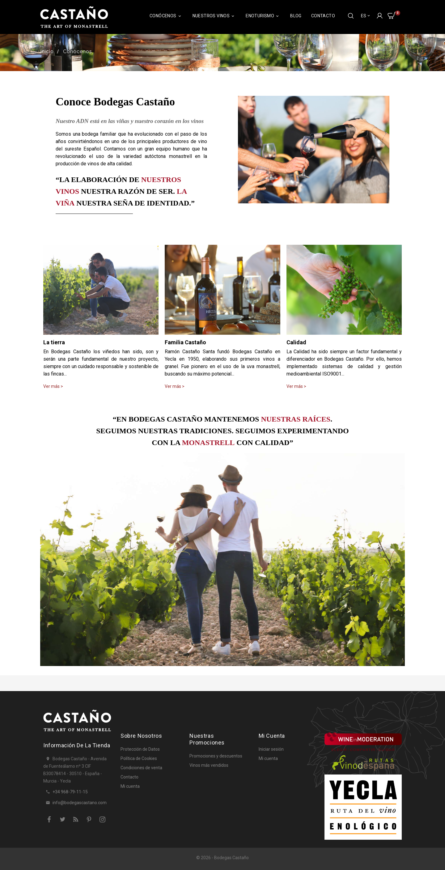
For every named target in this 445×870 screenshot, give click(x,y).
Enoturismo (263, 15)
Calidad (296, 342)
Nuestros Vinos (214, 15)
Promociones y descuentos (215, 755)
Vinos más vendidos (208, 765)
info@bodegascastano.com (80, 802)
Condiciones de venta (141, 767)
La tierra (54, 342)
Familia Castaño (185, 342)
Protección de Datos (140, 749)
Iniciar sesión (271, 749)
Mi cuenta (130, 786)
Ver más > (53, 386)
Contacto (323, 15)
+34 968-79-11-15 (70, 791)
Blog (296, 15)
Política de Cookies (139, 758)
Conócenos (166, 15)
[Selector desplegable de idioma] (366, 15)
